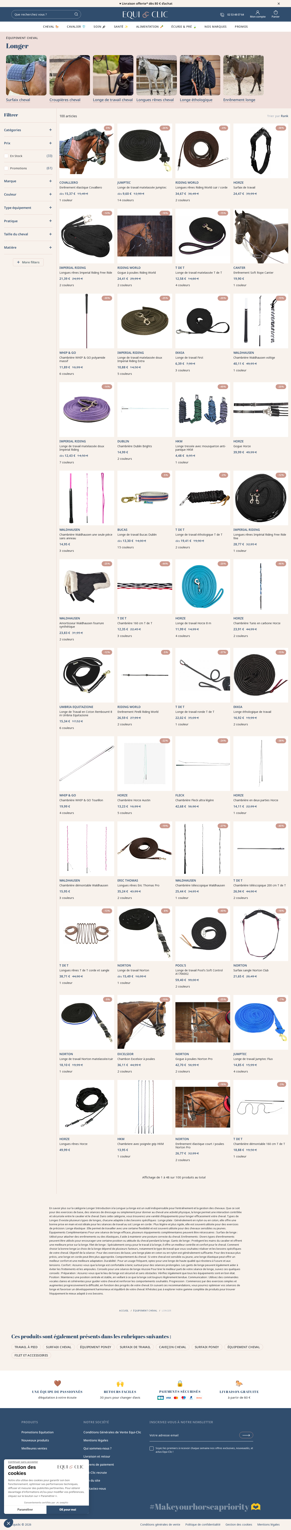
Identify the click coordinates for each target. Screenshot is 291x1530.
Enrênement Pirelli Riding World (137, 711)
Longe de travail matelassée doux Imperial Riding (81, 447)
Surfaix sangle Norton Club (251, 970)
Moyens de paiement (98, 1464)
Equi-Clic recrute (95, 1472)
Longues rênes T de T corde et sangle (84, 970)
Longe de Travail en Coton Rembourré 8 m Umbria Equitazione (85, 713)
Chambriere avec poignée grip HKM (140, 1144)
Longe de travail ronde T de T (194, 711)
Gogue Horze (242, 446)
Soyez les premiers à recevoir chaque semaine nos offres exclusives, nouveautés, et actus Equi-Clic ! (204, 1450)
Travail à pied (26, 1347)
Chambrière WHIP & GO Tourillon (81, 800)
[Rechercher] (46, 14)
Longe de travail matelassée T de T (198, 272)
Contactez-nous (94, 1488)
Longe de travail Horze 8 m (193, 623)
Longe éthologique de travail (252, 711)
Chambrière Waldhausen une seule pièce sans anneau (85, 536)
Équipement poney (95, 1347)
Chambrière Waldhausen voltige (254, 357)
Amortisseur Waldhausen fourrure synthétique (81, 624)
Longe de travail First (189, 357)
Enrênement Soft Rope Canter (253, 272)
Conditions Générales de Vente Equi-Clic (112, 1432)
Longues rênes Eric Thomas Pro (138, 885)
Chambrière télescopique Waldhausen (200, 885)
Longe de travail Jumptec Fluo (253, 1059)
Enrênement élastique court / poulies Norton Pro (199, 1145)
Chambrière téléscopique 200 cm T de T (259, 885)
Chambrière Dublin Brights (134, 446)
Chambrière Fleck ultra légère (194, 800)
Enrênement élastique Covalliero (80, 187)
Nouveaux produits (35, 1440)
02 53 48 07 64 (232, 14)
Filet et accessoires (31, 1355)
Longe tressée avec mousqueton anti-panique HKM (200, 447)
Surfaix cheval (58, 1347)
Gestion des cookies (239, 1524)
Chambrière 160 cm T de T (134, 623)
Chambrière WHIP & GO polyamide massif (82, 359)
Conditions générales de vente (160, 1524)
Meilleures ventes (34, 1448)
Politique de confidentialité (202, 1524)
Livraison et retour (96, 1456)
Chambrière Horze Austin (133, 800)
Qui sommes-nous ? (97, 1448)
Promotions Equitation (37, 1432)
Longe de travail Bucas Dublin (137, 534)
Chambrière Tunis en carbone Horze (256, 623)
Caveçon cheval (172, 1347)
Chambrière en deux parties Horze (255, 800)
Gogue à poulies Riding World (136, 272)
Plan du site (91, 1480)
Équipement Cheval (244, 1347)
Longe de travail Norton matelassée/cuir (86, 1059)
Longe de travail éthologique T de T (198, 534)
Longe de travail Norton (133, 970)
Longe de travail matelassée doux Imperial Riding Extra (139, 359)
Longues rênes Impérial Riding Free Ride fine (259, 536)
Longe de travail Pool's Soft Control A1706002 (199, 972)
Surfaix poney (207, 1347)
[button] (8, 1523)
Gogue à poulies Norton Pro (194, 1059)
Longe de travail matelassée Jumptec (142, 187)
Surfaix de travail (244, 187)
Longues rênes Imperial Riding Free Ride (85, 272)
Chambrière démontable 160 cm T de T (259, 1144)
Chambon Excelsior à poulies (136, 1059)
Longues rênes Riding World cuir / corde (201, 187)
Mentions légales (95, 1440)
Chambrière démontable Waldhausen (83, 885)
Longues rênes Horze (73, 1144)
